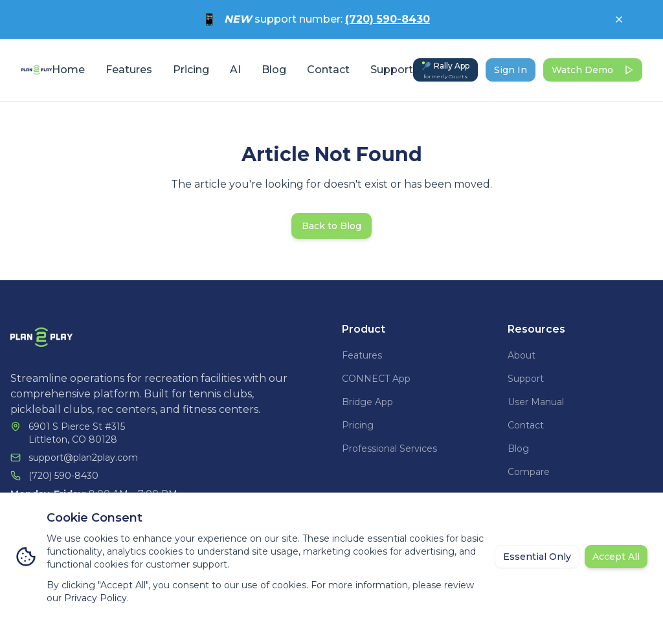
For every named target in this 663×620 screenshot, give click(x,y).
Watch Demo (593, 70)
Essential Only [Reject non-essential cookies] (537, 556)
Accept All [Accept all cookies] (616, 556)
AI (235, 69)
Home (68, 69)
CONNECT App (376, 378)
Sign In (510, 70)
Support (391, 69)
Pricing (191, 69)
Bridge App (367, 402)
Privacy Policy (95, 598)
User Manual (536, 402)
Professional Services (389, 448)
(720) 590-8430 (387, 19)
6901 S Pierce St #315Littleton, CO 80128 (76, 433)
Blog (274, 69)
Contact (328, 69)
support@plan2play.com (83, 457)
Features (129, 69)
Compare (529, 472)
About (521, 355)
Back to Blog (331, 226)
